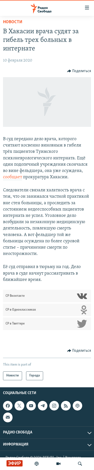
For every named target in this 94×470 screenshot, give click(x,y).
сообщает (12, 177)
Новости (12, 22)
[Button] (79, 71)
